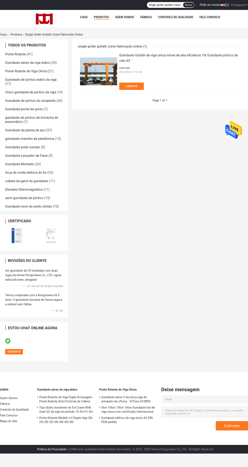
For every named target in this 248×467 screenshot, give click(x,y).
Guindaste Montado (19, 164)
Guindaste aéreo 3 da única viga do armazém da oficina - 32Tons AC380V (125, 399)
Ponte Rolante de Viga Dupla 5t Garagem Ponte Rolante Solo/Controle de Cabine (65, 399)
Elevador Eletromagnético (24, 189)
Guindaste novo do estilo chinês (28, 206)
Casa (84, 17)
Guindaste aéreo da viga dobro (27, 63)
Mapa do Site (8, 421)
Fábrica (146, 17)
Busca (188, 5)
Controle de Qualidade (175, 17)
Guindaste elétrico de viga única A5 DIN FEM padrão (127, 420)
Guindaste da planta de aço (25, 130)
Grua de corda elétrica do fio (25, 173)
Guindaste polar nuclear (22, 147)
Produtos (101, 17)
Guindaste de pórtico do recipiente (30, 101)
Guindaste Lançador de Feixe (26, 156)
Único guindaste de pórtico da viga (30, 92)
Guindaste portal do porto (24, 109)
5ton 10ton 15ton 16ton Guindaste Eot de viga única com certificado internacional (128, 409)
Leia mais (124, 68)
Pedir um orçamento (213, 4)
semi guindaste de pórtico (24, 198)
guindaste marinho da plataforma (29, 139)
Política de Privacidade (52, 449)
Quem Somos (124, 17)
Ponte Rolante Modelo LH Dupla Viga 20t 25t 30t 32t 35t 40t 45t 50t (65, 420)
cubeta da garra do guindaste (26, 181)
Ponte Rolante (15, 54)
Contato (131, 86)
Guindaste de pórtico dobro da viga (31, 80)
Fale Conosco (209, 17)
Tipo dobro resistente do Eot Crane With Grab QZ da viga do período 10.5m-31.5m (66, 409)
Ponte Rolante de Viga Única (26, 71)
